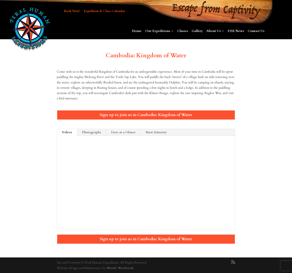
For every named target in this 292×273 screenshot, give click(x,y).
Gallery (197, 31)
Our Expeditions (157, 31)
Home (137, 31)
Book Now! (72, 11)
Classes (182, 31)
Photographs (91, 132)
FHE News (236, 31)
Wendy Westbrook (120, 268)
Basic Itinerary (156, 132)
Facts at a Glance (123, 132)
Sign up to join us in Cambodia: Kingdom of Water (146, 115)
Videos (67, 132)
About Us (213, 31)
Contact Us (256, 31)
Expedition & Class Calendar (104, 11)
